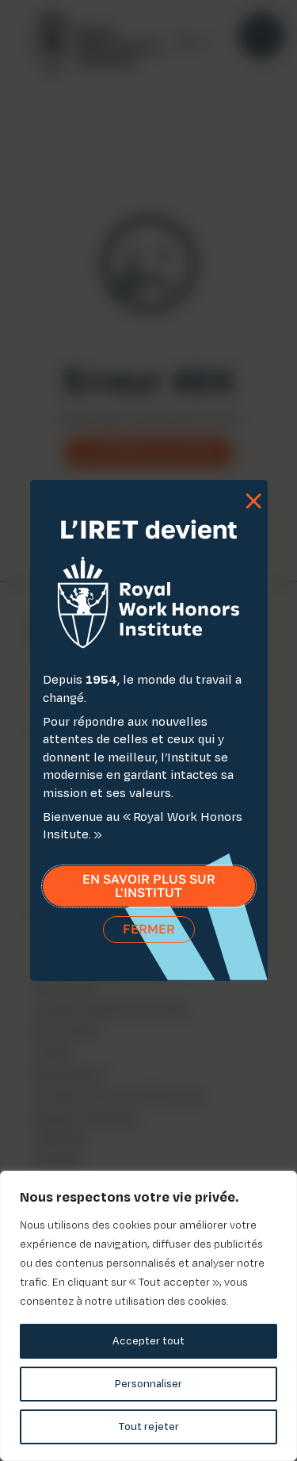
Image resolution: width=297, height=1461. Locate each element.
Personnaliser (148, 1384)
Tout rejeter (148, 1426)
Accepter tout (148, 1341)
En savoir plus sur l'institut (148, 888)
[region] (148, 1316)
